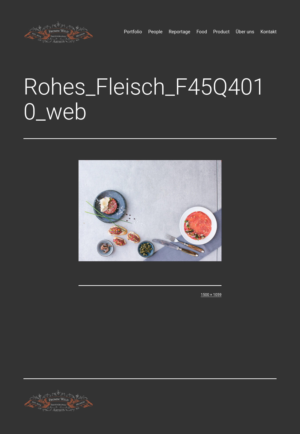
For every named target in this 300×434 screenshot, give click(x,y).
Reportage (179, 32)
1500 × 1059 (211, 294)
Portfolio (133, 32)
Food (201, 32)
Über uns (245, 32)
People (155, 32)
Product (221, 32)
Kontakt (268, 32)
